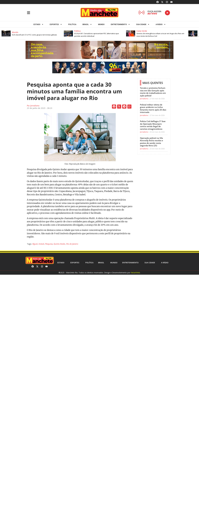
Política (72, 24)
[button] (33, 33)
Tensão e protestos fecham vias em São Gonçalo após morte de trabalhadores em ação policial (153, 92)
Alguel (34, 244)
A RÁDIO (161, 24)
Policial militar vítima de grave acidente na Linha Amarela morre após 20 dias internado (153, 108)
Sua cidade (142, 24)
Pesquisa (49, 244)
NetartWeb (135, 272)
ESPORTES (56, 24)
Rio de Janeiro (72, 244)
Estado (38, 24)
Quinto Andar (59, 244)
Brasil (87, 24)
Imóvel (41, 244)
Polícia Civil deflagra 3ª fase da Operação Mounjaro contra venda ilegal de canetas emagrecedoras (153, 125)
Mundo (101, 24)
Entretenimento (120, 24)
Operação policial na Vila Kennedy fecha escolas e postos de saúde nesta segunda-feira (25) (151, 142)
